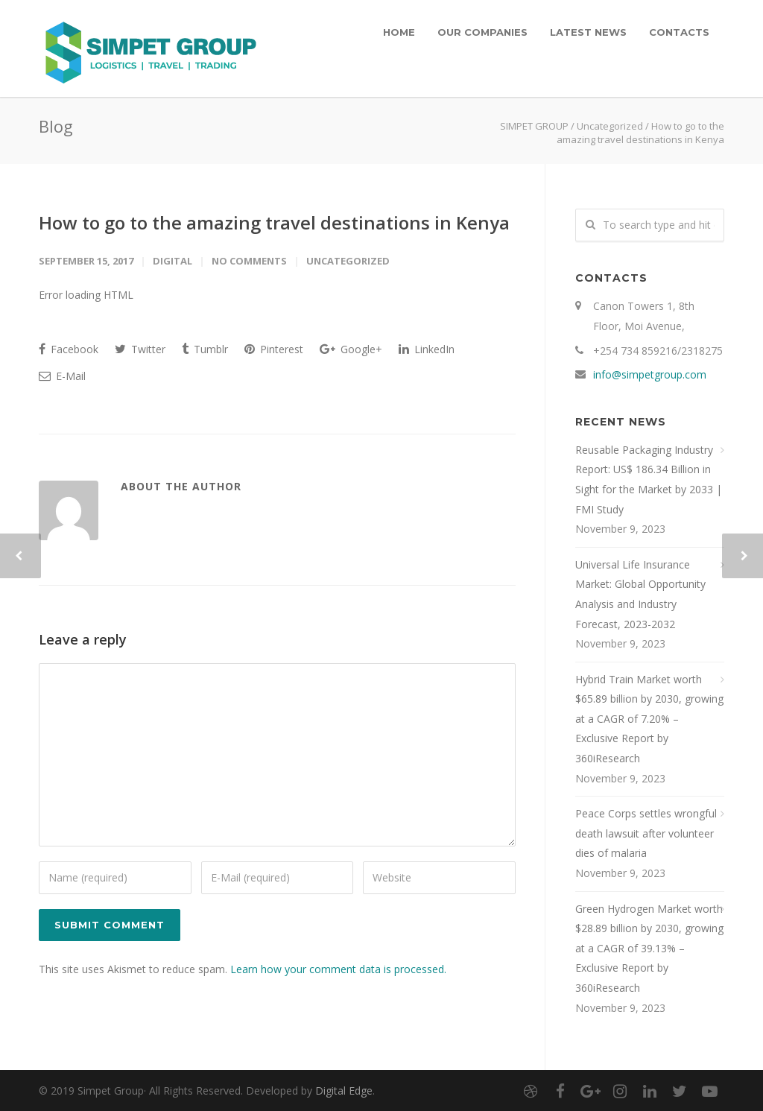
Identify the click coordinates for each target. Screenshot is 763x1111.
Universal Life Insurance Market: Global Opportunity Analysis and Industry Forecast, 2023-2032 (640, 594)
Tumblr (205, 349)
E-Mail (62, 376)
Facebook (68, 349)
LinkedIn (427, 349)
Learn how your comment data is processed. (338, 969)
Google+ (351, 349)
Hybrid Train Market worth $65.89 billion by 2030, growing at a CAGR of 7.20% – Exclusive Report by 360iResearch (649, 718)
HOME (399, 32)
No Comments (249, 261)
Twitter (140, 349)
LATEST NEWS (588, 32)
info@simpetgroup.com (649, 374)
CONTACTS (679, 32)
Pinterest (273, 349)
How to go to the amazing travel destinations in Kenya (274, 222)
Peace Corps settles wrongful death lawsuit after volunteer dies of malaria (646, 833)
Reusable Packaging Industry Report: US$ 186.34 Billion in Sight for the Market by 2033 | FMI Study (648, 479)
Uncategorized (610, 126)
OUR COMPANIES (482, 32)
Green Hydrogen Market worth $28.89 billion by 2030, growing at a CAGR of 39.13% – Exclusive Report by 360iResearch (649, 948)
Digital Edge (344, 1090)
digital (172, 261)
